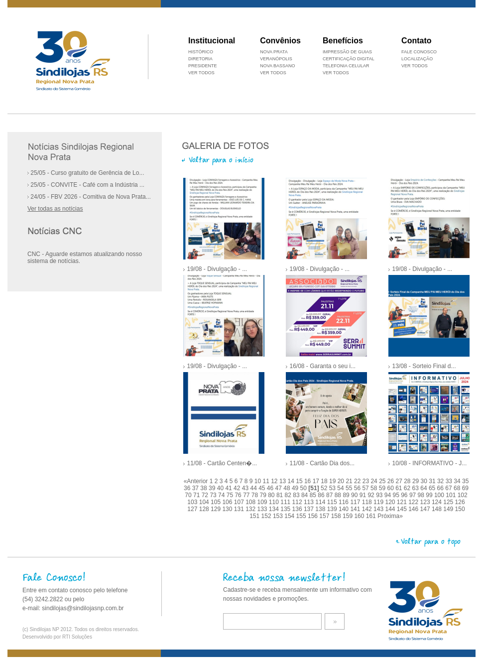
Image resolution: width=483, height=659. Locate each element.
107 (239, 502)
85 (314, 495)
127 (193, 509)
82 (289, 495)
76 (239, 495)
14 (292, 481)
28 (408, 481)
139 (333, 509)
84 (305, 495)
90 (355, 495)
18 (325, 481)
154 (290, 516)
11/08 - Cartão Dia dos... (322, 463)
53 (333, 488)
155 (302, 516)
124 (437, 502)
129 (216, 509)
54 (341, 488)
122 (414, 502)
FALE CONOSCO (419, 51)
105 (216, 502)
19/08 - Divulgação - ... (217, 268)
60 (391, 488)
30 (425, 481)
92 (371, 495)
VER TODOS (414, 65)
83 (297, 495)
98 (422, 495)
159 (348, 516)
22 (358, 481)
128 (205, 509)
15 (300, 481)
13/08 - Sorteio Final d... (424, 366)
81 (280, 495)
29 (416, 481)
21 (350, 481)
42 (238, 488)
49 (296, 488)
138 (321, 509)
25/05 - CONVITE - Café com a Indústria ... (85, 184)
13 (283, 481)
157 (325, 516)
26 (391, 481)
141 (356, 509)
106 (228, 502)
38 (204, 488)
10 (258, 481)
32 (441, 481)
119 (379, 502)
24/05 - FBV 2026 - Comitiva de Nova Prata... (89, 196)
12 (275, 481)
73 (214, 495)
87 (330, 495)
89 (347, 495)
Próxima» (390, 516)
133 (263, 509)
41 (229, 488)
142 (367, 509)
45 (262, 488)
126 (460, 502)
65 (433, 488)
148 (437, 509)
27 (400, 481)
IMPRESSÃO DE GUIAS (347, 51)
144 (390, 509)
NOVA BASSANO (277, 65)
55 (350, 488)
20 (342, 481)
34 (458, 481)
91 (364, 495)
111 (286, 502)
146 (414, 509)
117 (356, 502)
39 (213, 488)
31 (433, 481)
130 (228, 509)
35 (465, 481)
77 (247, 495)
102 (463, 495)
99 (430, 495)
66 (441, 488)
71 (197, 495)
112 (298, 502)
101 (451, 495)
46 (271, 488)
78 (255, 495)
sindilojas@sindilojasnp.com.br (82, 608)
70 (189, 495)
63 (416, 488)
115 (333, 502)
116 (344, 502)
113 (309, 502)
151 (255, 516)
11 (267, 481)
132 (251, 509)
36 (188, 488)
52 (325, 488)
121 (402, 502)
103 (193, 502)
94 (388, 495)
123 (426, 502)
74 (222, 495)
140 (344, 509)
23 (366, 481)
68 (458, 488)
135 (286, 509)
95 (397, 495)
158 (337, 516)
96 (405, 495)
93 (380, 495)
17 (317, 481)
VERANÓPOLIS (276, 58)
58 (374, 488)
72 (206, 495)
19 (333, 481)
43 (246, 488)
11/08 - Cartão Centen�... (222, 463)
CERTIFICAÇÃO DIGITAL (348, 58)
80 (272, 495)
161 (371, 516)
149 (449, 509)
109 (263, 502)
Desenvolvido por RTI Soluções (57, 637)
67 (449, 488)
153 (278, 516)
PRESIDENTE (202, 65)
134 (274, 509)
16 (308, 481)
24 (374, 481)
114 (321, 502)
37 (196, 488)
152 (267, 516)
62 (408, 488)
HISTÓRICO (200, 51)
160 (359, 516)
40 (221, 488)
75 (231, 495)
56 (358, 488)
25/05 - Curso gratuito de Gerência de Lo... (85, 172)
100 (440, 495)
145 (402, 509)
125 (449, 502)
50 (304, 488)
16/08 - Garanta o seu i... (322, 366)
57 (366, 488)
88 (339, 495)
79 (264, 495)
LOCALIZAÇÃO (417, 58)
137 (309, 509)
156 (313, 516)
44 (254, 488)
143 (379, 509)
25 (383, 481)
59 (383, 488)
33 (450, 481)
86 (322, 495)
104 (205, 502)
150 (460, 509)
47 (279, 488)
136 (298, 509)
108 (251, 502)
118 (367, 502)
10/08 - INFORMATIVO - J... (429, 463)
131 (239, 509)
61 (399, 488)
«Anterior (196, 481)
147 (426, 509)
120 (390, 502)
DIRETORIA (200, 58)
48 (287, 488)
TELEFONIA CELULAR (346, 65)
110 (274, 502)
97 (413, 495)
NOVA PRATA (274, 51)
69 (465, 488)
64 (424, 488)
